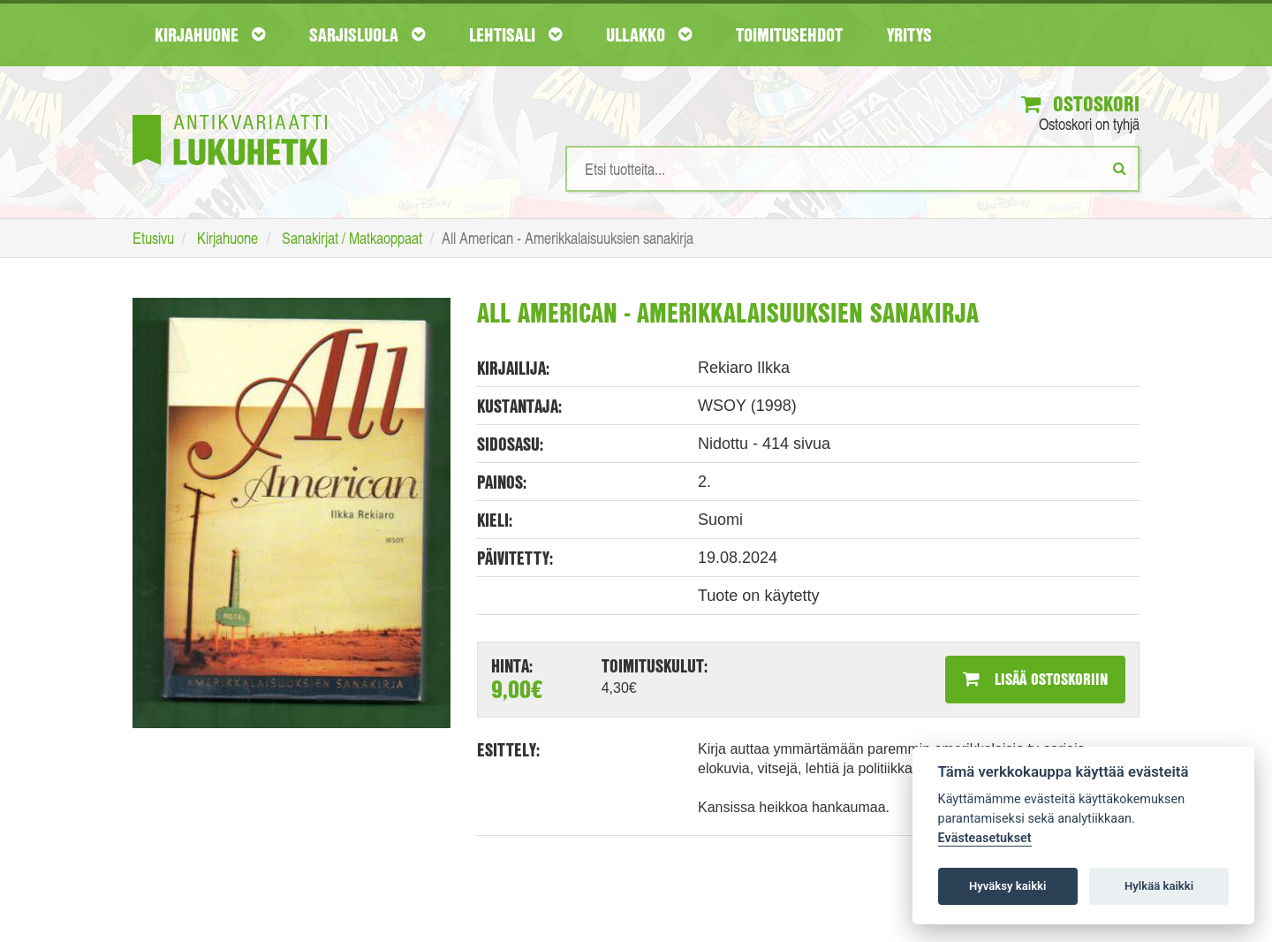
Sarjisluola (367, 34)
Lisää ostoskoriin (1035, 678)
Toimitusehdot (789, 34)
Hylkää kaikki (1158, 886)
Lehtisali (515, 34)
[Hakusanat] (852, 169)
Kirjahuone (210, 34)
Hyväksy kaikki (1007, 886)
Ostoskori (1080, 103)
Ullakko (649, 34)
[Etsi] (1119, 168)
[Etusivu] (229, 113)
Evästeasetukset (985, 838)
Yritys (909, 34)
